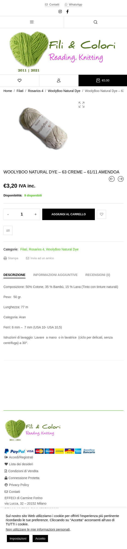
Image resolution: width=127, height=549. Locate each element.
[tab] (14, 274)
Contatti (12, 491)
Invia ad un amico (40, 258)
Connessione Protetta (22, 478)
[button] (81, 104)
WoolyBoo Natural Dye (64, 91)
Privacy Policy (17, 485)
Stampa (10, 258)
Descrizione (14, 275)
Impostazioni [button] (18, 538)
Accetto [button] (40, 538)
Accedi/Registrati (19, 457)
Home (7, 91)
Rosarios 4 (35, 91)
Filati (20, 91)
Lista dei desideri (19, 464)
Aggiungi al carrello (68, 214)
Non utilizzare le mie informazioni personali (38, 529)
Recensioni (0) (97, 275)
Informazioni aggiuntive (55, 275)
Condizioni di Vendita (21, 471)
